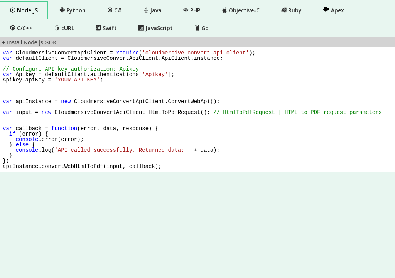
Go (201, 28)
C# (114, 10)
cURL (64, 28)
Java (152, 10)
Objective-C (241, 10)
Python (72, 10)
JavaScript (155, 28)
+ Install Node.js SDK (29, 42)
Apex (333, 10)
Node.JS (24, 10)
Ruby (291, 10)
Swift (106, 28)
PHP (191, 10)
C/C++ (21, 28)
